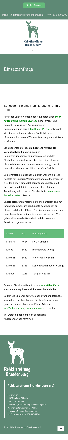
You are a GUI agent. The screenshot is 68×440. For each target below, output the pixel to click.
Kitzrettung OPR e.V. (39, 129)
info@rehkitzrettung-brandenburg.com (24, 308)
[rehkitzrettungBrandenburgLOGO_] (33, 21)
